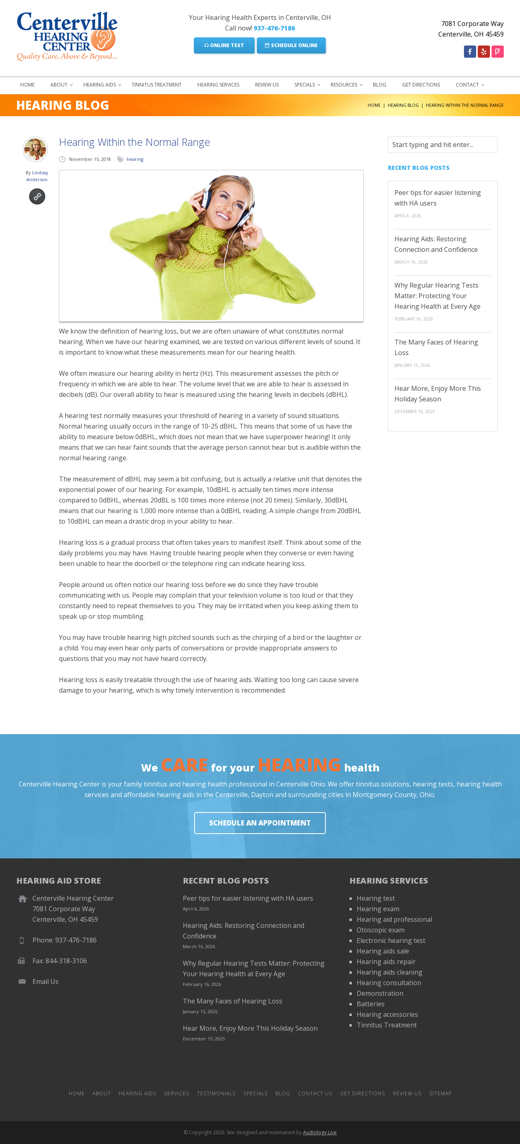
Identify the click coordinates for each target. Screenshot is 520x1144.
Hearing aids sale (383, 951)
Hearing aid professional (394, 919)
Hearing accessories (387, 1014)
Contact (467, 84)
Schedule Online (291, 45)
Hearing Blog (403, 105)
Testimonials (216, 1093)
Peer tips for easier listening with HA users (248, 898)
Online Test (224, 45)
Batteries (371, 1003)
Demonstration (380, 993)
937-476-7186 (274, 28)
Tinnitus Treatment (157, 84)
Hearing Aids (99, 84)
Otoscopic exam (381, 929)
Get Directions (421, 84)
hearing (135, 159)
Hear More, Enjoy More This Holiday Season (250, 1028)
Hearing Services (218, 84)
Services (176, 1093)
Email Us (45, 981)
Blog (379, 84)
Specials (305, 84)
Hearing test (376, 898)
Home (27, 84)
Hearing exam (378, 908)
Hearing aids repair (386, 961)
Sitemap (440, 1093)
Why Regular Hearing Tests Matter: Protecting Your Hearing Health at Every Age (437, 296)
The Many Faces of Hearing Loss (232, 1001)
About (58, 84)
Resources (344, 84)
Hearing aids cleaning (389, 972)
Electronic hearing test (391, 940)
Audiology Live (320, 1132)
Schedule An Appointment (260, 823)
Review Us (267, 84)
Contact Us (315, 1093)
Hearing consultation (389, 982)
